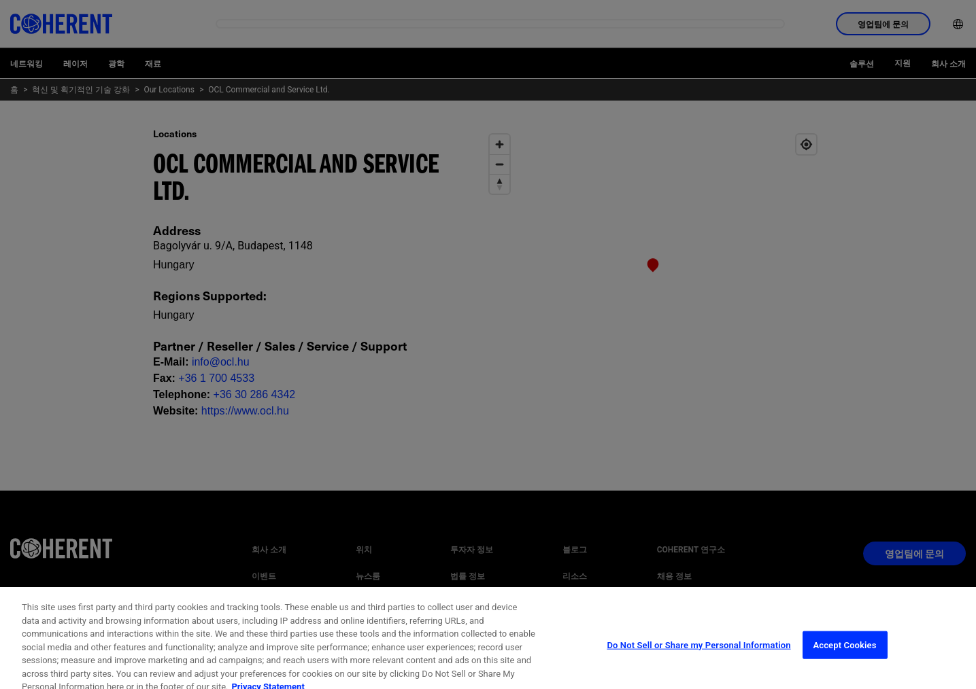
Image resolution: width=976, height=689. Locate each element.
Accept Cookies (844, 658)
